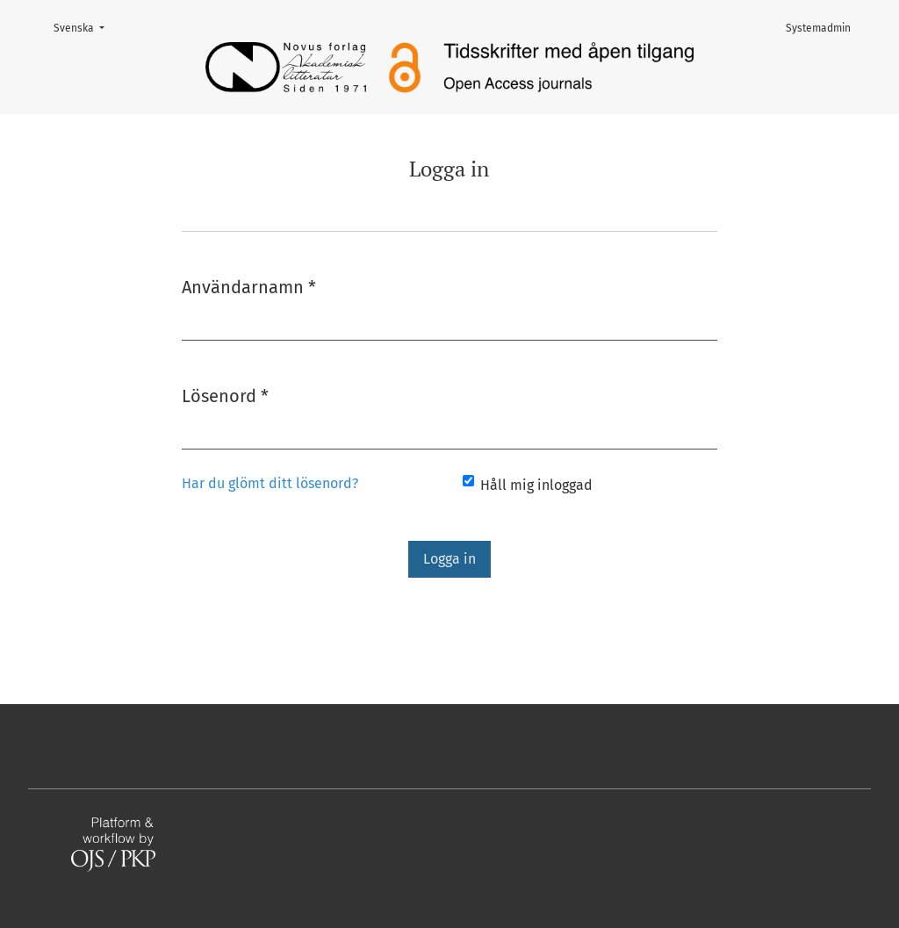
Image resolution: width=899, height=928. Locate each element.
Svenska (84, 26)
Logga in (449, 558)
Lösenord (225, 394)
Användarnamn (249, 286)
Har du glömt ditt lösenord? (270, 483)
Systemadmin (818, 28)
